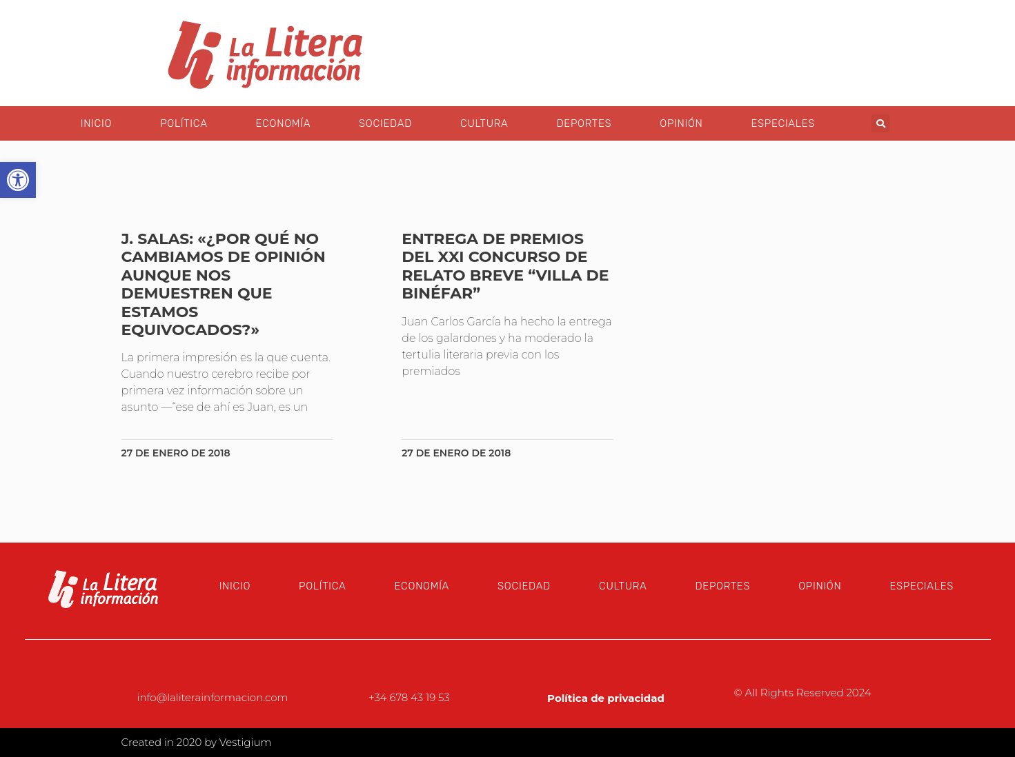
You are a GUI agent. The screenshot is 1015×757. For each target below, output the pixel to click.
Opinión (681, 123)
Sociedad (385, 123)
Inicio (96, 123)
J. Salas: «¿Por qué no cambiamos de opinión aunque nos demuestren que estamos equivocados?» (223, 284)
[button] (880, 123)
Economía (283, 123)
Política (183, 123)
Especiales (783, 123)
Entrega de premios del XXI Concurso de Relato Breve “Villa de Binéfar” (505, 266)
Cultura (484, 123)
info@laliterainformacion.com (212, 697)
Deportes (583, 123)
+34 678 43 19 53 (409, 697)
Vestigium (245, 742)
